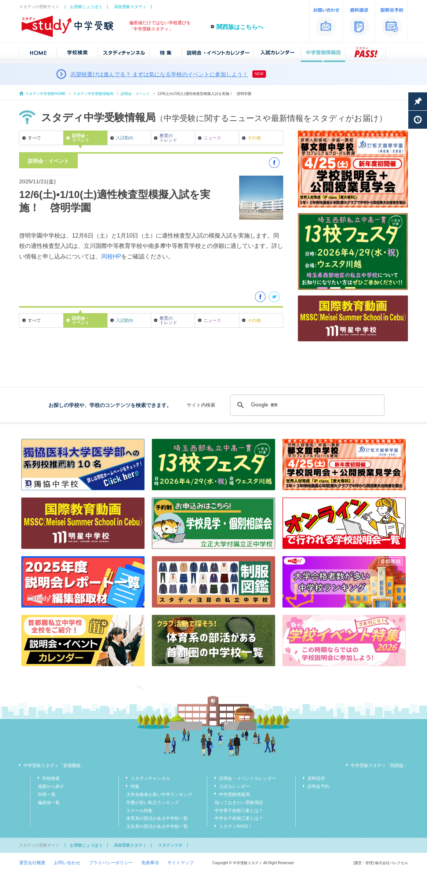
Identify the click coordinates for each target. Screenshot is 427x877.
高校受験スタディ (130, 6)
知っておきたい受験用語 (239, 802)
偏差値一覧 (49, 802)
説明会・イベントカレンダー (247, 778)
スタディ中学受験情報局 (93, 94)
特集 (135, 786)
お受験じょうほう (86, 6)
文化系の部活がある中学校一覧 (157, 826)
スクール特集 (139, 810)
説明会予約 (318, 786)
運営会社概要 (32, 862)
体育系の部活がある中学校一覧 (157, 818)
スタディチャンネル (150, 778)
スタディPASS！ (235, 826)
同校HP (111, 256)
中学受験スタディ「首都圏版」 (54, 765)
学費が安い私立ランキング (152, 802)
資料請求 (316, 778)
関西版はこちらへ (239, 27)
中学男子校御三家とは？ (239, 810)
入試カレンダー (234, 786)
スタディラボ (170, 845)
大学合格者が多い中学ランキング (159, 794)
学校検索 (51, 778)
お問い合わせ (67, 862)
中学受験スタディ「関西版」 (379, 765)
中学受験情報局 (234, 794)
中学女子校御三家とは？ (239, 818)
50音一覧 (47, 794)
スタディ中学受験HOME (45, 94)
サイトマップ (180, 862)
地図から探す (51, 786)
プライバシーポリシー (111, 862)
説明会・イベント (135, 94)
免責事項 (150, 862)
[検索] (306, 405)
